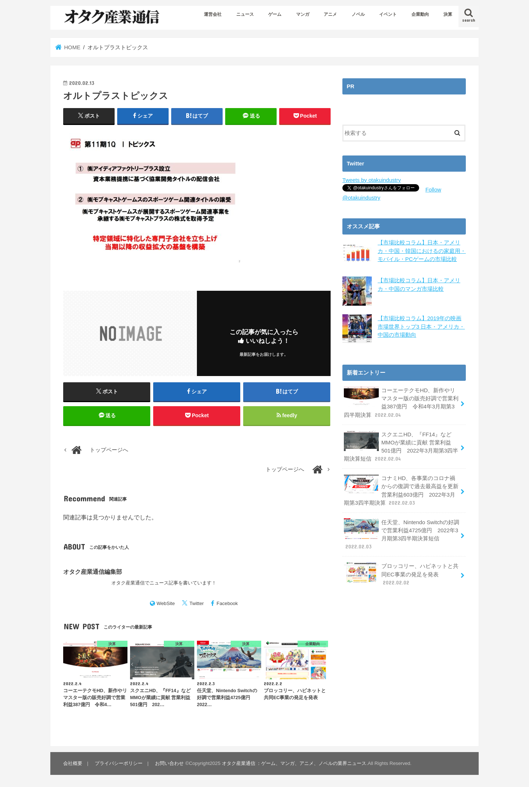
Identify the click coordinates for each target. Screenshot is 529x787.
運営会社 (213, 14)
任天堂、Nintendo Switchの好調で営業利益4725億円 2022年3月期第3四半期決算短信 (401, 534)
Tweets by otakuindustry (371, 180)
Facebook (227, 603)
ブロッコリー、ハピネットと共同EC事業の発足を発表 (401, 574)
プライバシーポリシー (119, 763)
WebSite (165, 603)
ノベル (358, 14)
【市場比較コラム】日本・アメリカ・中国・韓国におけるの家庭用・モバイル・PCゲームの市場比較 (422, 251)
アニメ (330, 14)
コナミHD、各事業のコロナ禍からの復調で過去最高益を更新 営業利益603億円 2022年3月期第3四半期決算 (401, 490)
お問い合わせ (169, 763)
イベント (388, 14)
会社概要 (72, 763)
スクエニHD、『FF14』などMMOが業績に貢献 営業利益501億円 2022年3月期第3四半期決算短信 (401, 446)
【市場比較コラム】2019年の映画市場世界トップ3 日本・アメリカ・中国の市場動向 (421, 326)
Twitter (197, 603)
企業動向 (420, 14)
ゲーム (274, 14)
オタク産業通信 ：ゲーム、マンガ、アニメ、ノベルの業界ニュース (294, 763)
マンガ (302, 14)
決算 (447, 14)
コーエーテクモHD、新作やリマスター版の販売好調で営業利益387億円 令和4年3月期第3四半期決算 (401, 402)
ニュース (245, 14)
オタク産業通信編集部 (92, 571)
